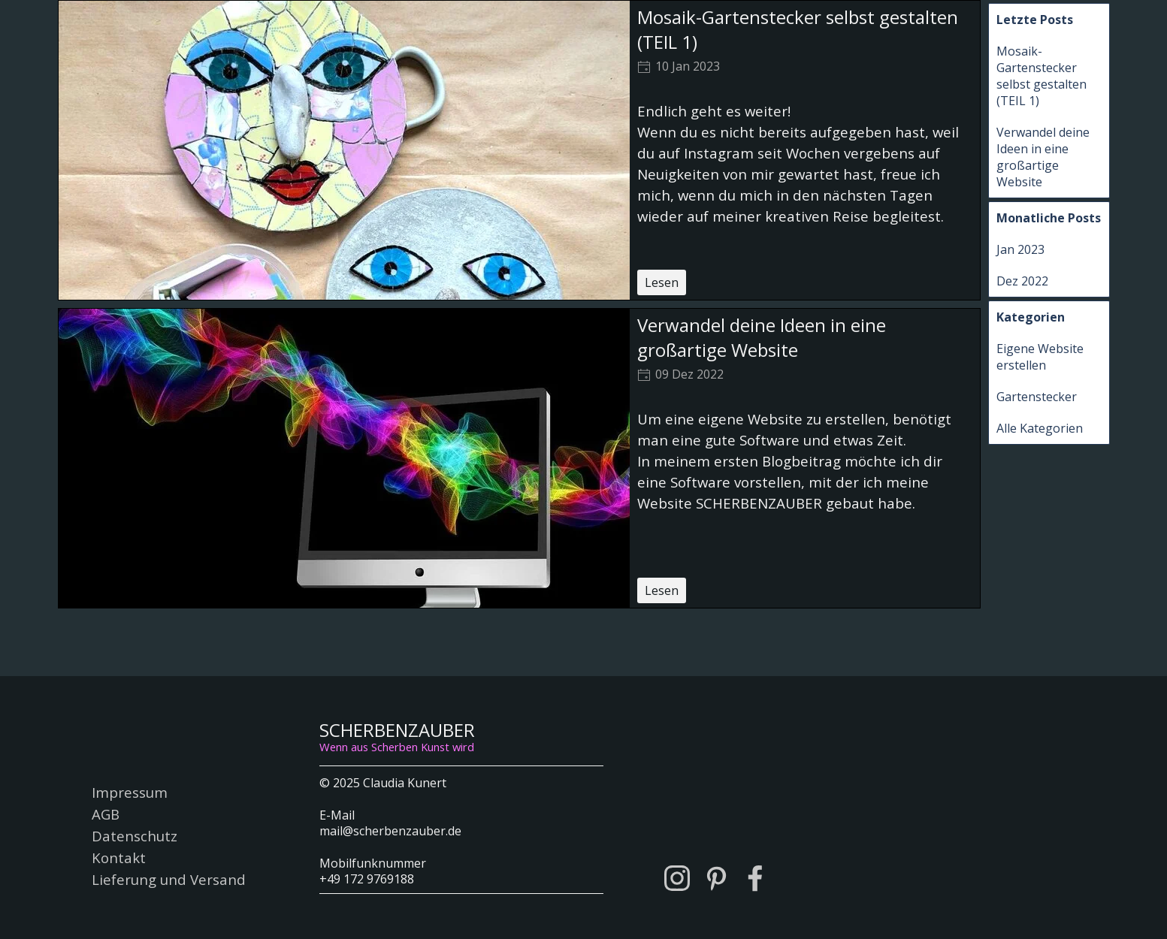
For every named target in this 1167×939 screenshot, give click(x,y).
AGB (105, 814)
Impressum (130, 792)
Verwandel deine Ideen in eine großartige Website (761, 337)
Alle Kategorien (1039, 428)
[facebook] (755, 878)
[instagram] (677, 878)
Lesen (662, 282)
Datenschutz (134, 835)
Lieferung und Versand (169, 879)
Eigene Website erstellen (1040, 356)
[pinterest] (716, 878)
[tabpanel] (461, 829)
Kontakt (119, 857)
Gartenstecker (1036, 396)
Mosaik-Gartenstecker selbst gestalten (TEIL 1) (1041, 76)
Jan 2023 (1020, 249)
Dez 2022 (1022, 281)
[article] (519, 150)
